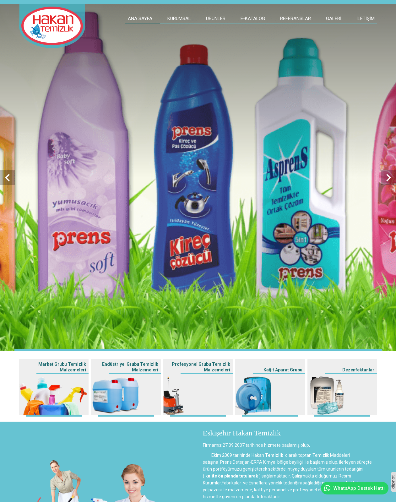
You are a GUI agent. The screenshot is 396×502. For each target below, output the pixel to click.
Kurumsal (179, 18)
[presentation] (7, 177)
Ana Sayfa (140, 18)
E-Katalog (253, 18)
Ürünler (215, 18)
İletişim (365, 18)
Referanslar (295, 18)
